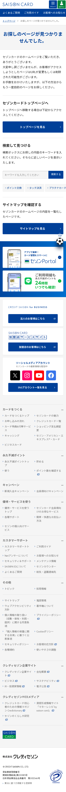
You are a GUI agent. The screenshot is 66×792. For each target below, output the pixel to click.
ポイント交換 (13, 188)
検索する (56, 174)
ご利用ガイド (31, 13)
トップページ (9, 21)
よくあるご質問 (11, 13)
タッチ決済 (35, 188)
